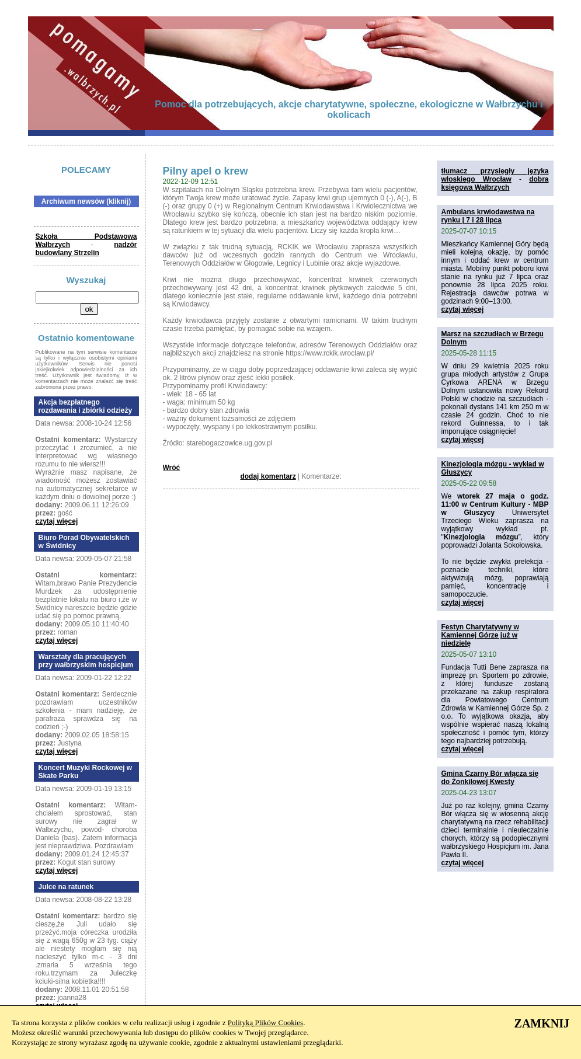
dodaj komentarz (267, 476)
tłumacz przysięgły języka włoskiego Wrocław (495, 175)
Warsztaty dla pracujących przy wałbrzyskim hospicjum (86, 661)
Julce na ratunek (66, 887)
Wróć (171, 468)
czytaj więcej (57, 521)
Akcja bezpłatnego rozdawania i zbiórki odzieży (86, 406)
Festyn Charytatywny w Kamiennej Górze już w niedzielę (480, 635)
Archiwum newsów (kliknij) (86, 201)
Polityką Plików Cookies (265, 1022)
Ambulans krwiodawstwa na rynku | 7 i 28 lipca (488, 216)
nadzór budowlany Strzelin (86, 249)
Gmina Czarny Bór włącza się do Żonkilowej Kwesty (490, 777)
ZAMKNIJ (541, 1023)
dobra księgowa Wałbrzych (495, 183)
